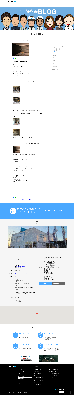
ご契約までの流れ (38, 371)
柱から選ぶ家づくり (37, 366)
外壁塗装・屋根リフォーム (55, 373)
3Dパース (36, 382)
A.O (54, 57)
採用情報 (19, 373)
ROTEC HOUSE (21, 378)
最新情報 (19, 383)
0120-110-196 (23, 266)
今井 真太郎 (55, 66)
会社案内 (19, 366)
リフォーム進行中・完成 (39, 380)
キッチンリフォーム (54, 375)
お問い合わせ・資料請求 (22, 376)
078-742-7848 (18, 264)
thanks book (37, 375)
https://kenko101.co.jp (18, 273)
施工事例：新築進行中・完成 (38, 377)
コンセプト (21, 369)
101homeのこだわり (38, 369)
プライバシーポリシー (37, 384)
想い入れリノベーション (54, 369)
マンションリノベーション (22, 381)
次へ (23, 199)
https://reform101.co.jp (25, 273)
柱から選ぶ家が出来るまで (39, 373)
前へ (38, 199)
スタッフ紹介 (22, 371)
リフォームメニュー (52, 366)
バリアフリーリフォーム (54, 379)
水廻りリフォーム (53, 377)
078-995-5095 (18, 266)
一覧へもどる (30, 199)
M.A (54, 60)
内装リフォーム (53, 371)
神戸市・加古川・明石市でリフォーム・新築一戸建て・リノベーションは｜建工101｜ (12, 1)
